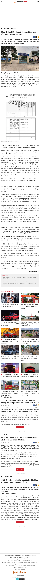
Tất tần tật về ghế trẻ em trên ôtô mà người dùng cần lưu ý (9, 305)
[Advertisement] (20, 15)
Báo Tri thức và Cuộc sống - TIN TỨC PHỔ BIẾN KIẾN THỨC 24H (20, 2)
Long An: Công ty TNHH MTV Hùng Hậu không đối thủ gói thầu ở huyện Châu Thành (19, 278)
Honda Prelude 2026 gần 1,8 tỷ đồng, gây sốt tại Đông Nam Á (30, 375)
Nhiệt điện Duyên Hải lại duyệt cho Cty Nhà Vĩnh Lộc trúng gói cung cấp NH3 (19, 284)
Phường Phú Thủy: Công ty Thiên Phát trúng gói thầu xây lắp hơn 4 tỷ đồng (30, 358)
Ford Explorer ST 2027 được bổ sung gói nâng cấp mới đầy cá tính (10, 376)
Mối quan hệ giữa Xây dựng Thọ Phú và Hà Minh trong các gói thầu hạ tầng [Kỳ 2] (30, 341)
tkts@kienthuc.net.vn (21, 567)
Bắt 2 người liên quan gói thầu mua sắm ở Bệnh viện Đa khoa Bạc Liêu (19, 281)
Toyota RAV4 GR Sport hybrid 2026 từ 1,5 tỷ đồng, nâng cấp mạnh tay (9, 341)
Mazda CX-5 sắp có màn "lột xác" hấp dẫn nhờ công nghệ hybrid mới (10, 358)
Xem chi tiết (20, 426)
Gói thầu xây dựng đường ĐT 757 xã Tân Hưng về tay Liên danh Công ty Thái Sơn (30, 323)
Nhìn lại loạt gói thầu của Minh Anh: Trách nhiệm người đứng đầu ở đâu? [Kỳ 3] (30, 393)
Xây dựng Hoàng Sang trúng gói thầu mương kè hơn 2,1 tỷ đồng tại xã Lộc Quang (9, 393)
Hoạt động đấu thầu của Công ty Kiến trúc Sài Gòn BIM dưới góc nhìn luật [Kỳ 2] (29, 306)
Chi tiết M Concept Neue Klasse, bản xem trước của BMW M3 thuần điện (10, 323)
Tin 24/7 (6, 434)
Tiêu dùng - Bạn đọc (10, 28)
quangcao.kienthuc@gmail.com (21, 577)
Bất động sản (8, 397)
